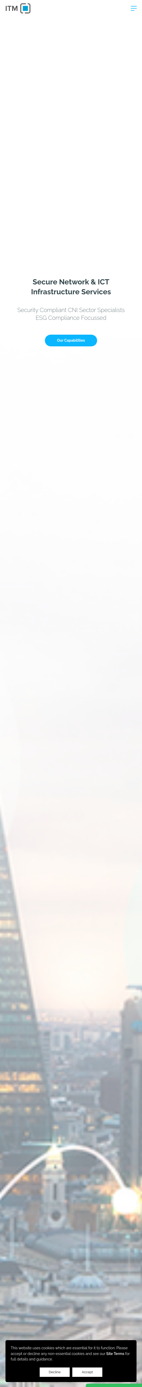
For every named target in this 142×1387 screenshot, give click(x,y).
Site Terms (115, 1354)
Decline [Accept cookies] (55, 1372)
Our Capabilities (71, 340)
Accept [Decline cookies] (87, 1372)
